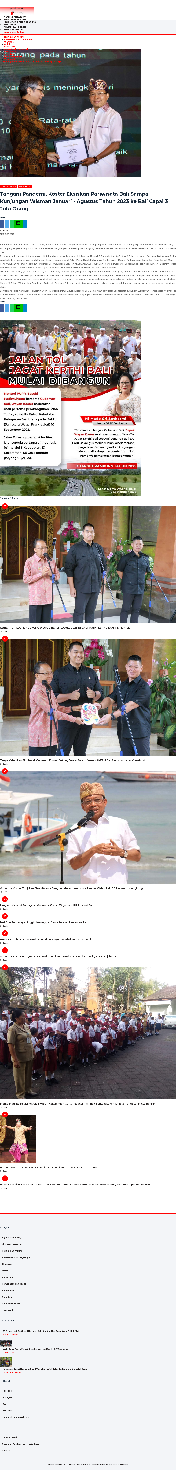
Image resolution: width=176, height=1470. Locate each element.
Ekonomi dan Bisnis (14, 34)
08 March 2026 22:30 (12, 1372)
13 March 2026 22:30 (11, 1352)
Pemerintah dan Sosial (16, 49)
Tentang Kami (9, 1437)
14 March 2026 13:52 (11, 1335)
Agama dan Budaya (14, 32)
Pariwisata (9, 47)
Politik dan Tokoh (13, 56)
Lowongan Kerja (52, 61)
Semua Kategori (13, 29)
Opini (7, 44)
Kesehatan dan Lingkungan (20, 22)
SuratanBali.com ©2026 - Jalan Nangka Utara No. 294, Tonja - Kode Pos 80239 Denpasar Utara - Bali (88, 1464)
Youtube (7, 1410)
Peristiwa (9, 54)
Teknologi (9, 59)
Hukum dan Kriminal (14, 37)
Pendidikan (10, 51)
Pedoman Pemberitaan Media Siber (20, 1444)
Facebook (7, 1391)
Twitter (6, 1404)
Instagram (7, 1397)
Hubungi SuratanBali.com (15, 61)
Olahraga (9, 42)
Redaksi (6, 1450)
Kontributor (36, 61)
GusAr (6, 230)
